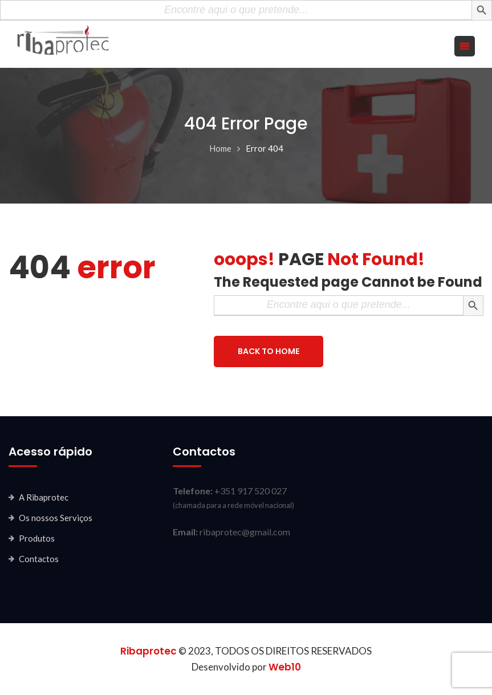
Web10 (285, 667)
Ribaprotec (148, 651)
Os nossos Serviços (55, 518)
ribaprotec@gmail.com (245, 531)
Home (220, 148)
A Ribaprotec (43, 497)
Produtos (37, 538)
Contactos (39, 559)
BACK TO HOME (268, 351)
